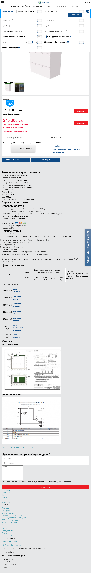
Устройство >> (57, 146)
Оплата (5, 503)
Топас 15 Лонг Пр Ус (42, 160)
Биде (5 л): (47, 26)
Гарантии (6, 500)
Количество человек (26, 11)
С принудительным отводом (14, 521)
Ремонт (5, 536)
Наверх (86, 2)
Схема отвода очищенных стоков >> (66, 149)
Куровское (15, 7)
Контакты (76, 7)
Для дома (6, 511)
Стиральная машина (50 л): (12, 31)
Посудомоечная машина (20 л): (55, 31)
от (26, 42)
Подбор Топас (7, 11)
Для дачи (6, 513)
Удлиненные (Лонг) (10, 525)
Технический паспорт (24, 149)
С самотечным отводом (12, 518)
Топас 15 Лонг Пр (12, 160)
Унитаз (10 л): (49, 20)
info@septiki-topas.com (11, 548)
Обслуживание (8, 534)
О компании (7, 493)
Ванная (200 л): (7, 20)
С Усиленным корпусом (12, 523)
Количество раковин (51, 11)
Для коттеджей (8, 516)
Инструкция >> (58, 152)
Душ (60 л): (6, 26)
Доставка (6, 495)
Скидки (5, 498)
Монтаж (5, 531)
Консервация (7, 538)
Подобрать (75, 15)
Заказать (81, 111)
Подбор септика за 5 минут (88, 247)
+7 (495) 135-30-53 (32, 6)
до (36, 42)
